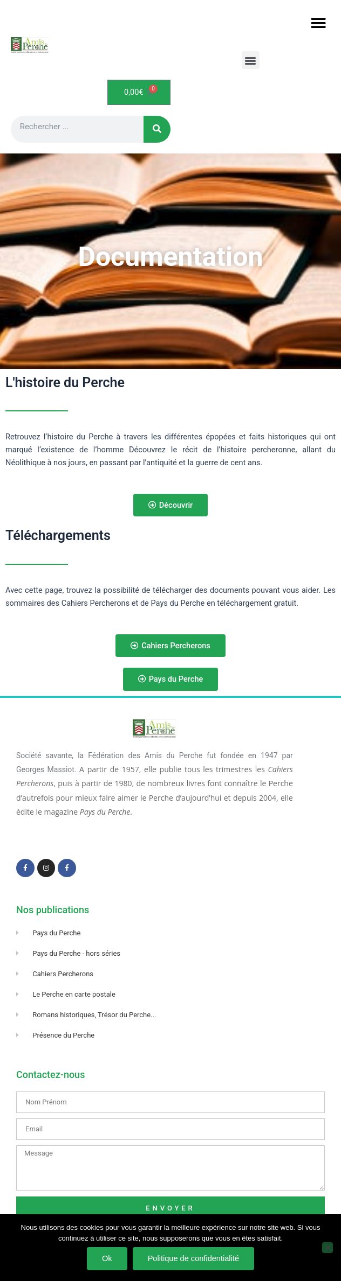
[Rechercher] (157, 129)
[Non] (327, 1247)
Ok (107, 1258)
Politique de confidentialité (193, 1258)
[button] (318, 23)
